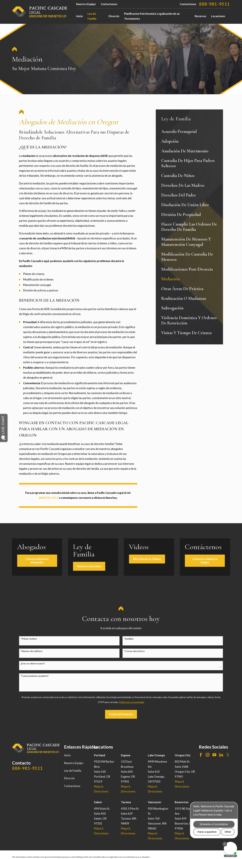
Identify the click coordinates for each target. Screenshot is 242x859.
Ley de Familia (72, 770)
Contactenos (109, 4)
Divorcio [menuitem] (114, 16)
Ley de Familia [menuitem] (92, 16)
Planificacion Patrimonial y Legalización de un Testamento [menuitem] (152, 16)
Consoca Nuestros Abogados (40, 560)
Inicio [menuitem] (79, 16)
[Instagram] (207, 755)
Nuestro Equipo (86, 4)
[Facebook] (201, 755)
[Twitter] (228, 755)
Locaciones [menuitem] (218, 16)
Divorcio (69, 778)
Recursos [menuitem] (200, 16)
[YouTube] (214, 755)
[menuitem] (189, 132)
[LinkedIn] (221, 755)
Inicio (67, 755)
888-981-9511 (214, 4)
